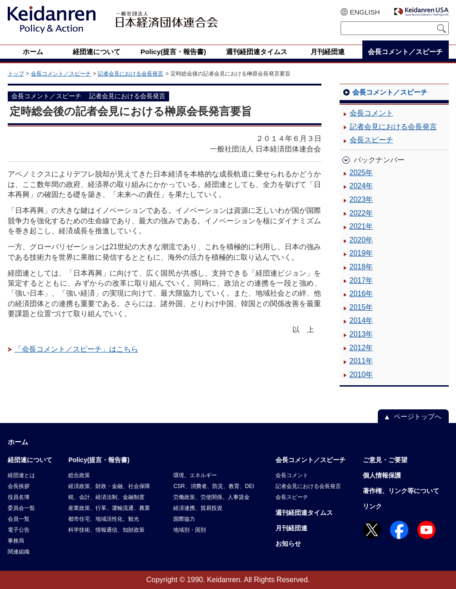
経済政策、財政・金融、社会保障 (109, 486)
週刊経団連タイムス (304, 512)
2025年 (361, 172)
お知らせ (288, 543)
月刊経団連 (291, 528)
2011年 (361, 361)
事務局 (16, 541)
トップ (16, 73)
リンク (372, 506)
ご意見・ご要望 (385, 459)
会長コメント (371, 113)
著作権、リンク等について (401, 490)
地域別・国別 (189, 530)
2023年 (361, 199)
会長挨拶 (19, 486)
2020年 (361, 240)
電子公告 (19, 530)
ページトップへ (417, 416)
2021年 (361, 226)
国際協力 (184, 519)
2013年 (361, 334)
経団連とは (21, 475)
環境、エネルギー (195, 475)
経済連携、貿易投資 (197, 508)
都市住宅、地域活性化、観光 (103, 519)
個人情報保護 (382, 475)
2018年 (361, 267)
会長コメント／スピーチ (61, 73)
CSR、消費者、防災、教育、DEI (213, 486)
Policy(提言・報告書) (99, 459)
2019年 (361, 253)
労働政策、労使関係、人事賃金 (211, 497)
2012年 (361, 348)
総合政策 (79, 475)
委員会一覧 (21, 508)
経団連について (30, 459)
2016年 (361, 293)
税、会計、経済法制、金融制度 (106, 497)
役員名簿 (19, 497)
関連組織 (19, 552)
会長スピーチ (371, 140)
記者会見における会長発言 (130, 73)
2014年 (361, 320)
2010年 (361, 374)
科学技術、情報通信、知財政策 (106, 530)
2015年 (361, 307)
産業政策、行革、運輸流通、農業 (109, 508)
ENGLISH (365, 12)
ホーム (18, 442)
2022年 (361, 213)
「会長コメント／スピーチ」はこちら (76, 349)
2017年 (361, 280)
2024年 (361, 186)
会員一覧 (19, 519)
